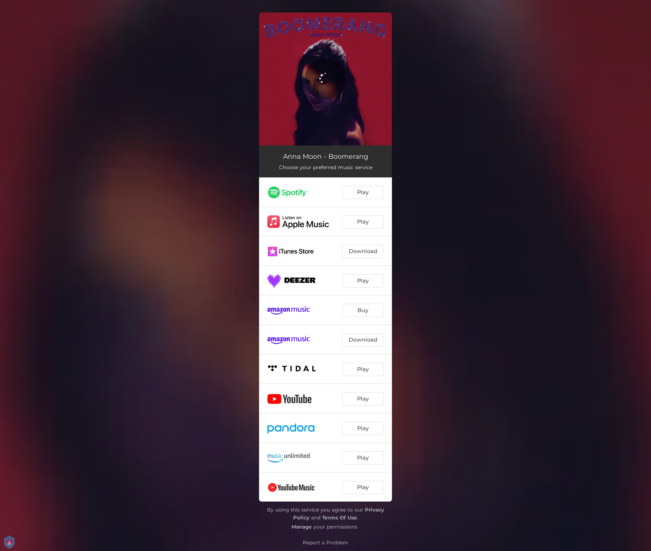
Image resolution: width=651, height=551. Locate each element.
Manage (301, 527)
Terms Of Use (339, 517)
